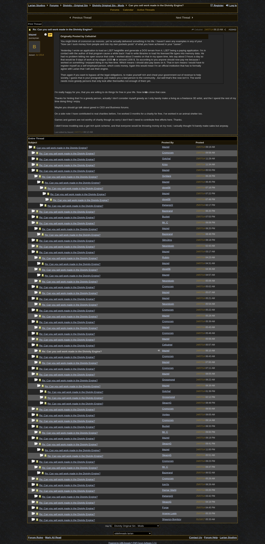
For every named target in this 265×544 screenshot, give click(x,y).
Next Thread (185, 17)
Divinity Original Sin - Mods (108, 5)
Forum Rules (35, 537)
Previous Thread (80, 17)
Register (217, 5)
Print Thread (34, 24)
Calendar (128, 9)
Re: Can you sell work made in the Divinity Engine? (62, 29)
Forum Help (211, 537)
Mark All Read (53, 537)
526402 (233, 29)
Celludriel (197, 29)
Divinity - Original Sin (75, 5)
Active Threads (146, 9)
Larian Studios (36, 5)
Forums (54, 5)
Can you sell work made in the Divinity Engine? (62, 147)
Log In (231, 5)
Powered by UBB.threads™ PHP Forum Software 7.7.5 (132, 543)
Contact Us (195, 537)
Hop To (108, 526)
